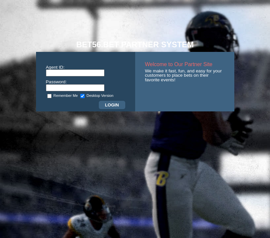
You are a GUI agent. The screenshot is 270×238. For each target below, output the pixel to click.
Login (112, 104)
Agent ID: (55, 67)
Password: (56, 81)
